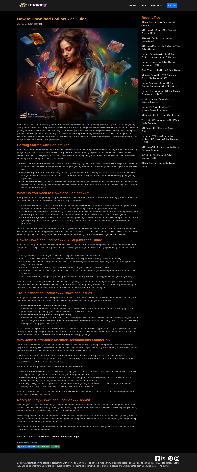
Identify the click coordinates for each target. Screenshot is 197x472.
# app (39, 24)
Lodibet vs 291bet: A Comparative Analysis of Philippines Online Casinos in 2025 (159, 139)
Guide (143, 5)
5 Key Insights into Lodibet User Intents (160, 115)
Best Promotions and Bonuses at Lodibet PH (48, 284)
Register (172, 5)
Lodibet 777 (63, 347)
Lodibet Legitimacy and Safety (110, 234)
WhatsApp (43, 446)
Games (133, 5)
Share (22, 446)
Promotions (156, 5)
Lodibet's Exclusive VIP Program (58, 334)
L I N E (55, 446)
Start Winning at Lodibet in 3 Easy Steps (160, 70)
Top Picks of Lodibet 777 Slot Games (104, 231)
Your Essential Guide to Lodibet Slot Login (57, 436)
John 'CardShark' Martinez (67, 391)
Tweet (32, 446)
